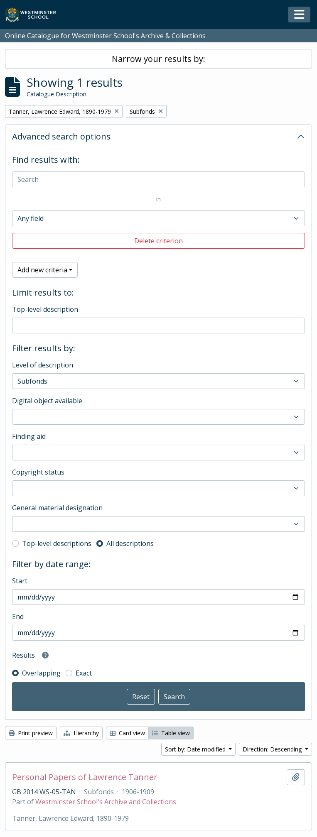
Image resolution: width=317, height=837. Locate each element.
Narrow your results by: (158, 58)
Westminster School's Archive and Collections (105, 801)
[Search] (158, 179)
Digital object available (47, 400)
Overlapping (41, 673)
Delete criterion (158, 240)
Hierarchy (81, 733)
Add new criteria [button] (42, 269)
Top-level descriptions (56, 543)
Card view (127, 733)
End (18, 616)
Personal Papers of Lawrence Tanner (84, 777)
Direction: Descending (273, 749)
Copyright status (38, 472)
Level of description (42, 365)
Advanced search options (61, 136)
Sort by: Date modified (196, 749)
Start (19, 580)
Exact (84, 673)
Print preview (31, 733)
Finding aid (29, 436)
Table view (171, 733)
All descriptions (130, 543)
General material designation (57, 507)
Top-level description (45, 309)
